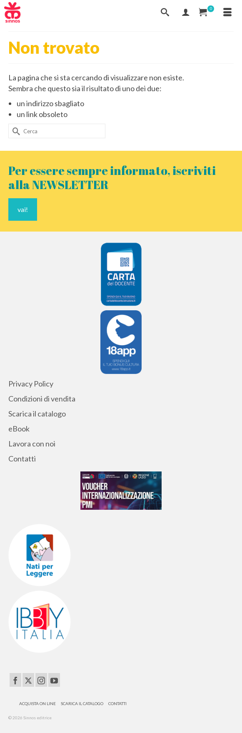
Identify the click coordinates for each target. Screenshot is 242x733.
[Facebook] (15, 679)
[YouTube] (54, 679)
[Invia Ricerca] (14, 131)
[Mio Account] (185, 12)
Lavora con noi (31, 443)
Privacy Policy (30, 383)
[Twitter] (28, 679)
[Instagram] (41, 679)
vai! (22, 209)
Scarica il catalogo (37, 413)
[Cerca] (165, 12)
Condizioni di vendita (41, 398)
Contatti (22, 458)
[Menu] (227, 12)
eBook (19, 428)
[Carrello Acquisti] (206, 12)
